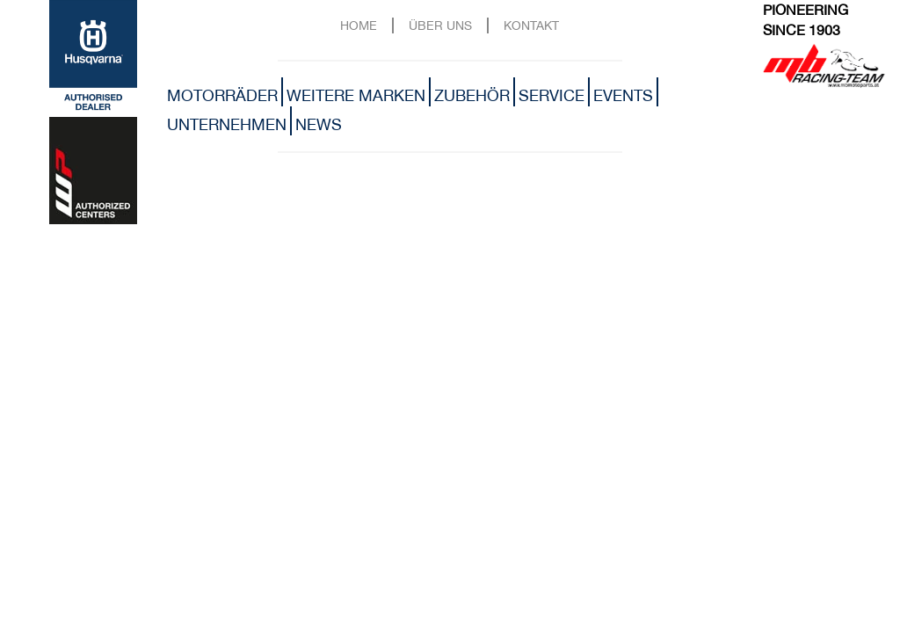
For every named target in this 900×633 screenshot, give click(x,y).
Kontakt (531, 25)
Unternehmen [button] (227, 124)
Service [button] (551, 95)
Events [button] (623, 95)
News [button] (318, 124)
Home (358, 25)
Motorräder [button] (222, 95)
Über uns (440, 25)
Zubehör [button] (472, 95)
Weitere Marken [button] (356, 95)
